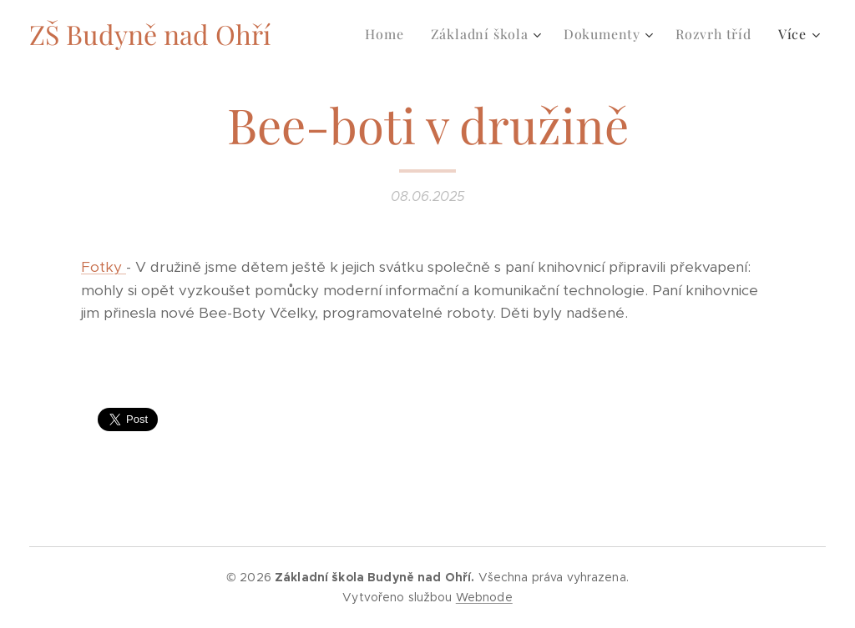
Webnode (484, 597)
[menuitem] (389, 34)
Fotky (103, 267)
